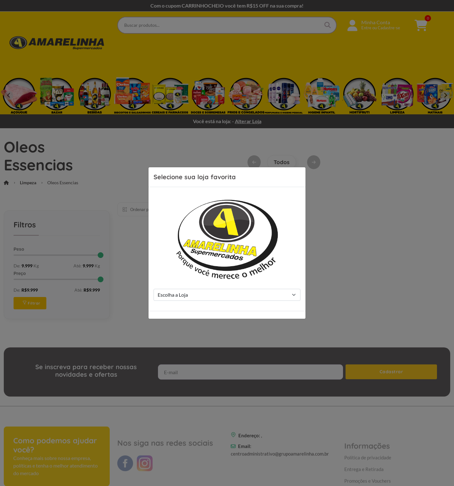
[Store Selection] (227, 295)
